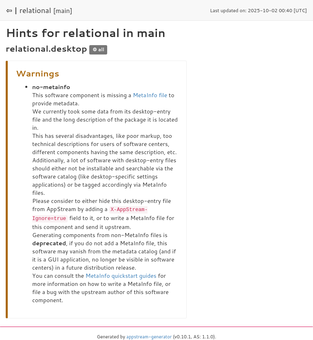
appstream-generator (149, 336)
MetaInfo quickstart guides (121, 275)
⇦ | (12, 10)
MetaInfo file (150, 95)
